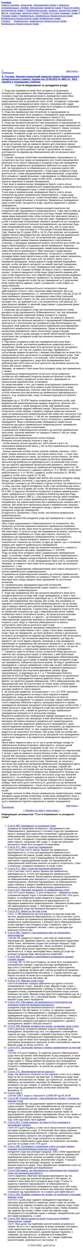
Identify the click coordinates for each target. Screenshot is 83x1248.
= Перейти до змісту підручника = (41, 810)
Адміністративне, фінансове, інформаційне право (28, 5)
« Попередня (8, 71)
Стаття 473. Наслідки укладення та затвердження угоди (38, 890)
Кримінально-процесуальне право (20, 18)
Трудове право (9, 16)
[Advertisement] (41, 46)
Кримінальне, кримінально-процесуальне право (46, 16)
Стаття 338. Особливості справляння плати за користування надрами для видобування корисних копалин (41, 1147)
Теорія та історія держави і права (59, 13)
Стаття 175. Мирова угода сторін (26, 980)
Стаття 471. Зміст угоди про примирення (30, 847)
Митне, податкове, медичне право (20, 13)
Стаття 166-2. (15, 1093)
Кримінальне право (50, 18)
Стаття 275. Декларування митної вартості (31, 1071)
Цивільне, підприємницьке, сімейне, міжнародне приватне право (35, 6)
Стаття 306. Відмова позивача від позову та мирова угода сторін (43, 1026)
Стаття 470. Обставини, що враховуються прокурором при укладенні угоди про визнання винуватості (40, 1003)
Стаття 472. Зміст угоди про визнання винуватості (35, 868)
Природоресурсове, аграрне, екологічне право (52, 10)
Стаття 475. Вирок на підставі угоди (27, 911)
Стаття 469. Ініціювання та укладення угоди (32, 826)
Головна (5, 21)
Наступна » (72, 71)
